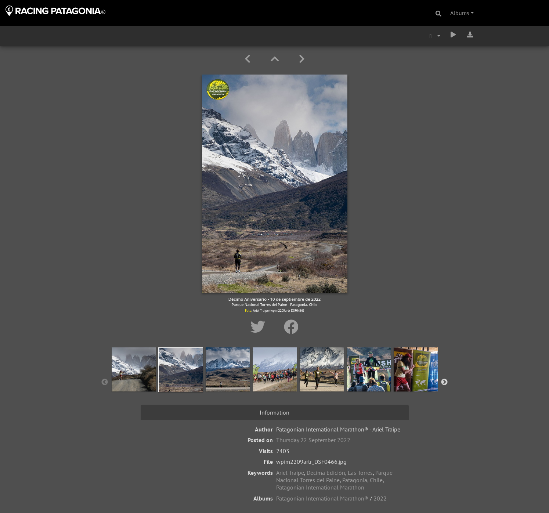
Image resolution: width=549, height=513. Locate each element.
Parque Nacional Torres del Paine (334, 476)
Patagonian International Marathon (320, 487)
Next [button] (444, 382)
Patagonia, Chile (362, 480)
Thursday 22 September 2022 (313, 440)
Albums (459, 13)
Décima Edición (326, 472)
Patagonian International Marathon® (322, 498)
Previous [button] (104, 382)
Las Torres (360, 472)
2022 (380, 498)
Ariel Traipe (290, 472)
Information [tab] (274, 412)
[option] (133, 380)
